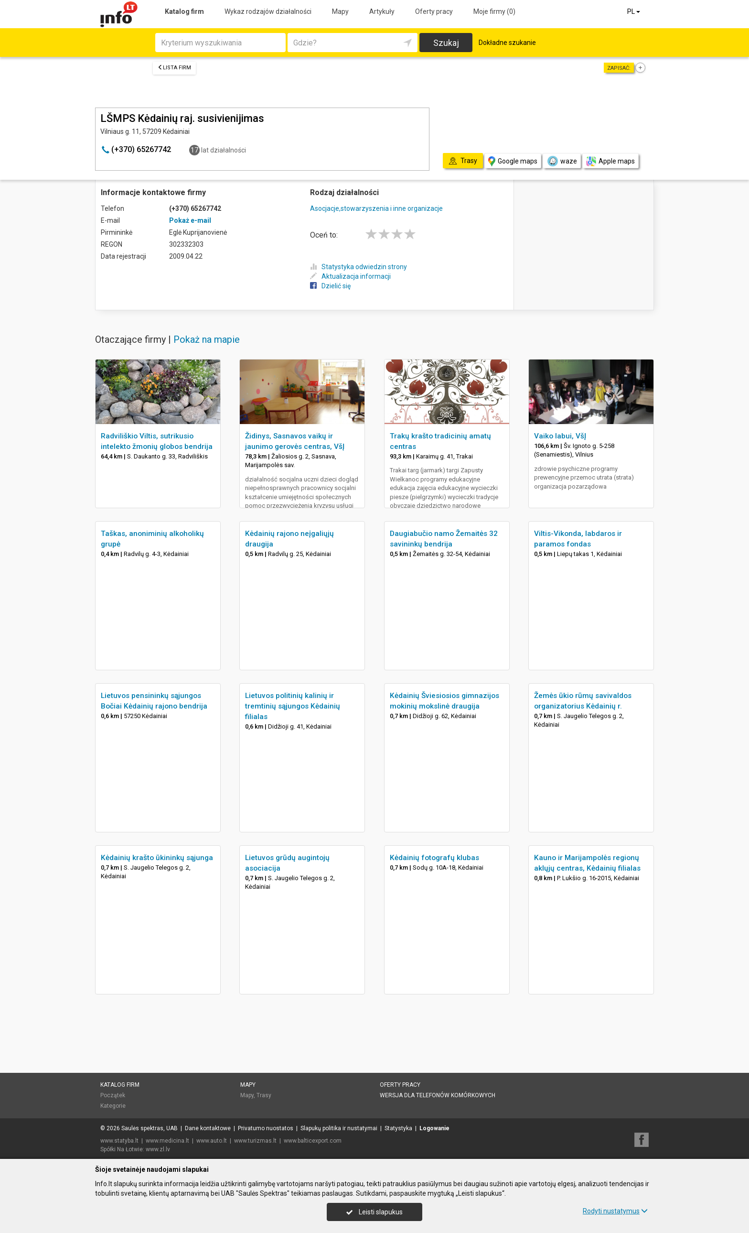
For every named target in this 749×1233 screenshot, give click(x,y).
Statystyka (398, 1128)
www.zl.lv (158, 1149)
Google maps (512, 161)
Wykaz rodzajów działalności (268, 11)
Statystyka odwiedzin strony (358, 267)
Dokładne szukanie (507, 42)
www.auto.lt (211, 1140)
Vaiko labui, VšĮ (560, 436)
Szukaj (446, 43)
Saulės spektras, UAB (149, 1128)
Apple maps (610, 161)
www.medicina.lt (167, 1140)
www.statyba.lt (119, 1140)
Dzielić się (330, 286)
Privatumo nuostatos (265, 1128)
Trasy (264, 1095)
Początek (112, 1095)
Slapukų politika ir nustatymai (338, 1128)
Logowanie (434, 1128)
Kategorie (113, 1105)
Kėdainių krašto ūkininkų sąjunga (157, 857)
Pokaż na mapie (206, 339)
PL (634, 11)
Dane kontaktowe (208, 1128)
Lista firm (174, 68)
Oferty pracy (434, 11)
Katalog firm (184, 11)
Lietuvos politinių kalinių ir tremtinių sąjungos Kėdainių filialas (292, 706)
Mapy (340, 11)
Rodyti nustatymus (615, 1211)
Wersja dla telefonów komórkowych (437, 1095)
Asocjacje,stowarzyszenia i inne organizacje (376, 208)
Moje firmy (494, 11)
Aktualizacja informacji (350, 276)
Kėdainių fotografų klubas (434, 857)
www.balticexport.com (313, 1140)
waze (561, 161)
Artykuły (382, 11)
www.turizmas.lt (255, 1140)
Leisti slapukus (374, 1212)
